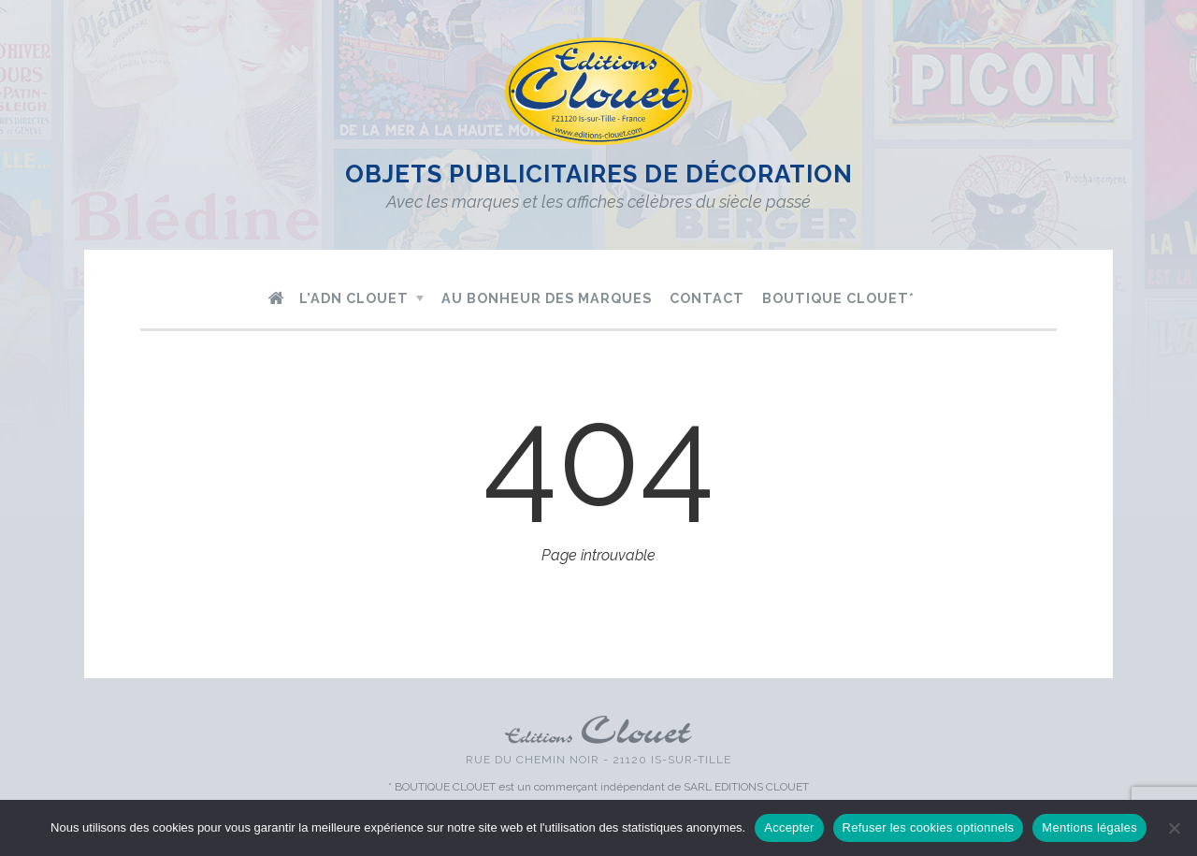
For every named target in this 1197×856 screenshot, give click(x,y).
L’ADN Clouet (354, 298)
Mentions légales (1089, 827)
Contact (707, 298)
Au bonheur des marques (546, 298)
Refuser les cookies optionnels (929, 827)
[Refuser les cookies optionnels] (1173, 828)
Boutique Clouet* (838, 298)
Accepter (789, 827)
